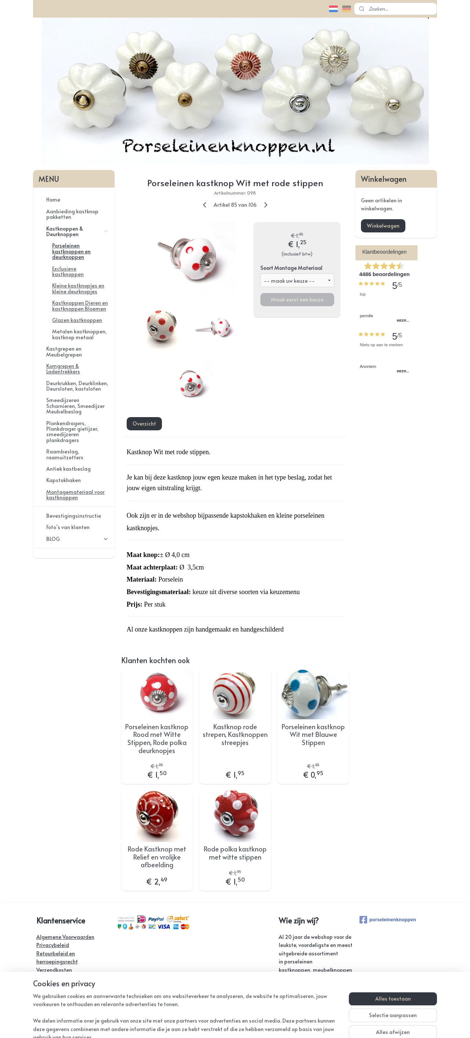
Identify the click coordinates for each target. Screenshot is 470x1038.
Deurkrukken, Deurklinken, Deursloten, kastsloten (77, 386)
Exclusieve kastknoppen (68, 271)
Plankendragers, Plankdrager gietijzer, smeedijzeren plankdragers (72, 432)
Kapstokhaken (63, 480)
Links (42, 994)
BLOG (77, 538)
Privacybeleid (52, 944)
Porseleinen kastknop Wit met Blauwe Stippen (313, 734)
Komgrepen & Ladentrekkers (63, 368)
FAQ (41, 986)
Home (53, 199)
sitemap (217, 1024)
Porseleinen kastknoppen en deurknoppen (71, 251)
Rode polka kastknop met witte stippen (234, 853)
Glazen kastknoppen (77, 320)
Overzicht (144, 423)
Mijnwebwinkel (322, 1024)
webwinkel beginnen (259, 1024)
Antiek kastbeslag (68, 468)
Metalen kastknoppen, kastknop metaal (79, 334)
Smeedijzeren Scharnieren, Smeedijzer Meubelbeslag (75, 406)
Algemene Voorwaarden (65, 936)
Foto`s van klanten (68, 527)
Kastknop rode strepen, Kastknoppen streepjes (234, 734)
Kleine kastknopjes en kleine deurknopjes (78, 288)
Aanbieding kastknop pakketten (72, 214)
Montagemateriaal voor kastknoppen (75, 494)
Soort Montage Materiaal (291, 267)
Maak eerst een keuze (297, 299)
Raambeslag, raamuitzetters (64, 454)
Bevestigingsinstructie (73, 515)
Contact (45, 977)
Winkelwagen (383, 225)
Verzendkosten (54, 969)
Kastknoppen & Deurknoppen (77, 231)
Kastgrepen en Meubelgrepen (64, 351)
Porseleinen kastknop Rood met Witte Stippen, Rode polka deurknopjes (156, 738)
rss (232, 1024)
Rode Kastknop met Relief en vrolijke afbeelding (157, 857)
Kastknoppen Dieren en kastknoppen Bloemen (80, 305)
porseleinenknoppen (387, 919)
